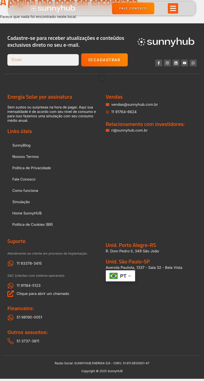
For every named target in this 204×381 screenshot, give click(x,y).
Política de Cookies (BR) (33, 226)
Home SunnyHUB (27, 215)
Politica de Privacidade (32, 170)
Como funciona (25, 192)
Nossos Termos (25, 158)
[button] (173, 9)
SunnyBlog (21, 147)
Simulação (21, 203)
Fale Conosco (24, 181)
